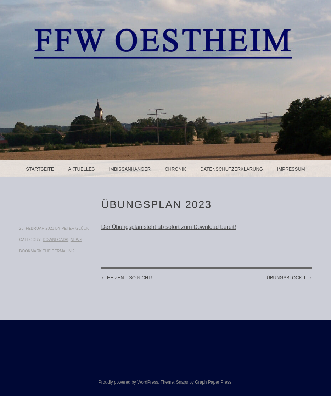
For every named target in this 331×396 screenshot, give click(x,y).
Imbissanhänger (130, 169)
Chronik (175, 169)
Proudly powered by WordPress (128, 382)
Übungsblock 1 (289, 277)
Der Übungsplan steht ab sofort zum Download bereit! (168, 227)
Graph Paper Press (213, 382)
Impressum (291, 169)
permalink (63, 251)
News (76, 239)
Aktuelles (81, 169)
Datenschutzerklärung (231, 169)
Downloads (55, 239)
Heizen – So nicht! (126, 277)
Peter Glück (75, 228)
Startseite (40, 169)
